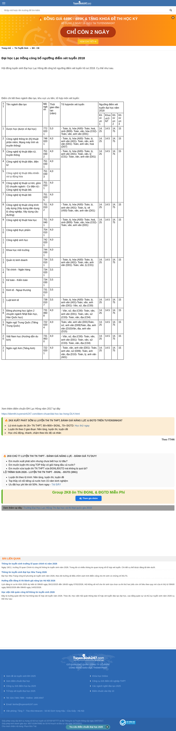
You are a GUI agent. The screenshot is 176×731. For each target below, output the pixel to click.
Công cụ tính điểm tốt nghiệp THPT (109, 681)
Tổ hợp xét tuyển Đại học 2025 (20, 691)
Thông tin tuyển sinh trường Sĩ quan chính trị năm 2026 (29, 563)
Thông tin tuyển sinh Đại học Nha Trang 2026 (24, 572)
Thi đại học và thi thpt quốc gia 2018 (72, 508)
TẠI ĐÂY (56, 484)
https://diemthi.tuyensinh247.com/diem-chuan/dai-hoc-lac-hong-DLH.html (41, 414)
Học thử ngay (82, 425)
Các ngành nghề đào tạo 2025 (106, 686)
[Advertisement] (88, 85)
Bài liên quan (11, 558)
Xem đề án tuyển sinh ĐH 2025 (21, 676)
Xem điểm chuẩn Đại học (18, 681)
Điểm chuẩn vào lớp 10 (103, 691)
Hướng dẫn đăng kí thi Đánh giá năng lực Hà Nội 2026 (28, 580)
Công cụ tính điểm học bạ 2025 (21, 686)
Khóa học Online (100, 676)
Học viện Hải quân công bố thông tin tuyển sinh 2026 (28, 592)
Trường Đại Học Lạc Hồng (37, 508)
